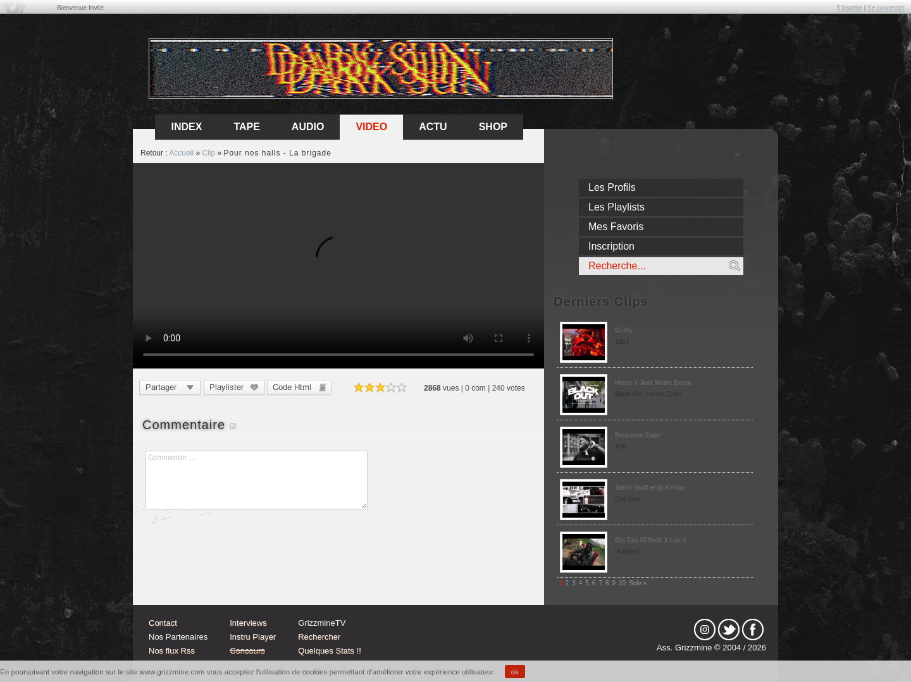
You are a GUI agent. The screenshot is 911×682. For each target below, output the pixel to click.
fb (753, 629)
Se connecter (886, 7)
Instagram (705, 629)
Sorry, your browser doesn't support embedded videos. (338, 265)
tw (729, 629)
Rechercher (319, 637)
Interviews (248, 623)
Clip (208, 153)
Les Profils (612, 187)
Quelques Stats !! (329, 650)
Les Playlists (616, 207)
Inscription (611, 246)
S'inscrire (849, 7)
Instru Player (253, 637)
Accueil (181, 153)
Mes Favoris (615, 226)
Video (371, 126)
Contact (163, 623)
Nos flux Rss (172, 650)
